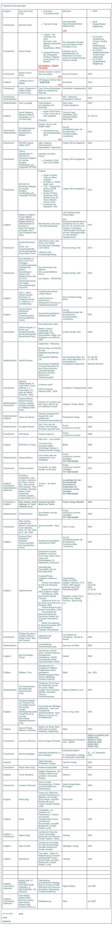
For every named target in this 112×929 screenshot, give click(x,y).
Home (21, 914)
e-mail (4, 917)
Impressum (6, 921)
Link (64, 31)
